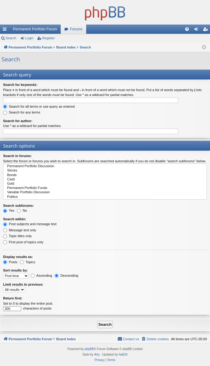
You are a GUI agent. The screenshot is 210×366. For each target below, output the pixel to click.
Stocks (105, 170)
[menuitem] (187, 29)
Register (48, 38)
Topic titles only (17, 236)
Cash (105, 179)
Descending (66, 275)
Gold (105, 184)
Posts (10, 262)
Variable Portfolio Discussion (105, 192)
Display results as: (18, 257)
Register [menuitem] (207, 30)
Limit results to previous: (23, 284)
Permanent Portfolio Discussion (105, 166)
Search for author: (17, 121)
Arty (97, 354)
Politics (105, 197)
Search (11, 38)
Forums (76, 29)
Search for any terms (21, 112)
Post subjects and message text (29, 224)
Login (29, 38)
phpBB (89, 349)
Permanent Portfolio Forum (35, 29)
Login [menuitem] (197, 30)
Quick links (5, 30)
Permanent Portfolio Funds (105, 188)
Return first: (12, 298)
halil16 (123, 354)
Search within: (14, 219)
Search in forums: (17, 156)
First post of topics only (23, 242)
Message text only (19, 230)
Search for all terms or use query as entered (39, 106)
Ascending (41, 275)
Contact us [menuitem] (128, 339)
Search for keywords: (20, 85)
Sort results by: (15, 270)
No (22, 210)
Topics (27, 262)
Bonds (105, 175)
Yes (8, 210)
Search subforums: (18, 205)
